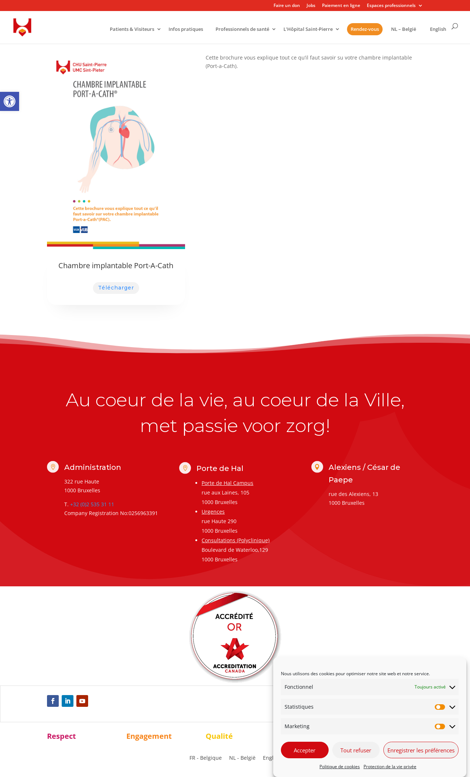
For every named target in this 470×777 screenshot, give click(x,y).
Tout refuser (355, 750)
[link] (9, 101)
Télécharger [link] (116, 287)
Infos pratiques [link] (186, 29)
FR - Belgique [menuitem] (205, 758)
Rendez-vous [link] (365, 29)
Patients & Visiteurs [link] (132, 29)
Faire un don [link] (287, 5)
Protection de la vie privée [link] (390, 766)
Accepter (304, 750)
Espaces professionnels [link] (391, 5)
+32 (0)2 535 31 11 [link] (92, 504)
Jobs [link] (311, 5)
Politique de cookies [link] (339, 766)
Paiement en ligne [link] (341, 5)
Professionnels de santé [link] (242, 29)
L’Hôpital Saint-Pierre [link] (308, 29)
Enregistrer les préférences (421, 750)
